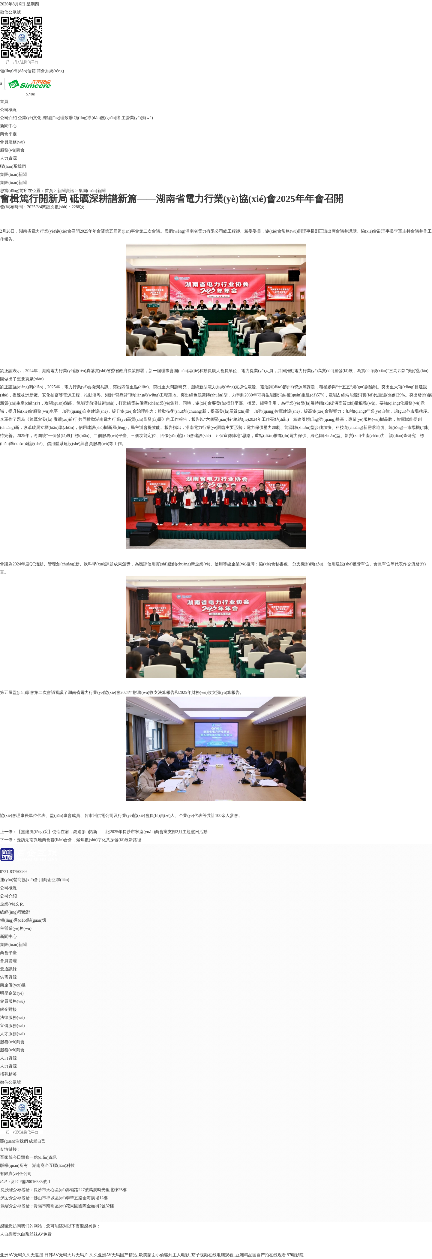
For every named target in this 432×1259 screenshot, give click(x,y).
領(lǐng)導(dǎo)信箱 (18, 71)
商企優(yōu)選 (13, 985)
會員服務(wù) (12, 142)
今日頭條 (21, 1157)
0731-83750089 (13, 871)
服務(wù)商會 (12, 150)
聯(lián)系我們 (13, 166)
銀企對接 (8, 1009)
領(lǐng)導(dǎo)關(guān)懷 (97, 118)
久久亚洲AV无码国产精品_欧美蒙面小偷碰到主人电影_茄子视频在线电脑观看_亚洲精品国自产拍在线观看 (187, 1255)
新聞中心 (8, 126)
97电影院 (295, 1255)
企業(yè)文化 (30, 118)
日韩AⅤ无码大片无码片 (66, 1255)
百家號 (6, 1157)
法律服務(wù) (12, 1017)
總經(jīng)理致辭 (58, 118)
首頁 (4, 101)
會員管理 (8, 961)
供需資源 (8, 977)
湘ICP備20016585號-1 (30, 1181)
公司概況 (8, 109)
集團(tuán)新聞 (13, 174)
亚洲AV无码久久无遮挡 (21, 1255)
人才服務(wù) (12, 1034)
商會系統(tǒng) (50, 71)
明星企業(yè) (12, 993)
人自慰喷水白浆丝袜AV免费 (26, 1234)
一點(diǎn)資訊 (43, 1157)
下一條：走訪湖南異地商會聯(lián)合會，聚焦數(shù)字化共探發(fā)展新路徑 (70, 840)
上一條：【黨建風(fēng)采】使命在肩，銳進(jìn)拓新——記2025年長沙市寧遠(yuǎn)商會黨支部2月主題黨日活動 (104, 832)
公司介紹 (8, 118)
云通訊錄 (8, 969)
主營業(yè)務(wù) (137, 118)
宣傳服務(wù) (12, 1025)
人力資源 (8, 158)
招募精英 (8, 1074)
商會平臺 (8, 134)
